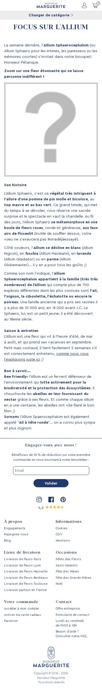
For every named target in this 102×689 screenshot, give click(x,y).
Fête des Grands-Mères (73, 577)
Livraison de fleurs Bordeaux (26, 577)
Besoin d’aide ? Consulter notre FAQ (71, 634)
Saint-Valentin (67, 565)
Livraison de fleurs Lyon (22, 565)
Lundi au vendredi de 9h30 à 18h (70, 623)
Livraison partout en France (25, 590)
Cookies (62, 528)
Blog (7, 540)
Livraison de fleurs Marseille (26, 571)
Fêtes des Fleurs (68, 559)
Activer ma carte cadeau (22, 614)
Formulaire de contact (72, 614)
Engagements (15, 528)
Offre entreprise (68, 608)
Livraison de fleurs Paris (22, 559)
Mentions (63, 540)
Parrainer (11, 620)
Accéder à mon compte (21, 608)
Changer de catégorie (51, 15)
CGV (59, 534)
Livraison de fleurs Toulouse (25, 583)
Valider (51, 483)
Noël (59, 583)
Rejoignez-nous (16, 534)
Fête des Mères (67, 571)
